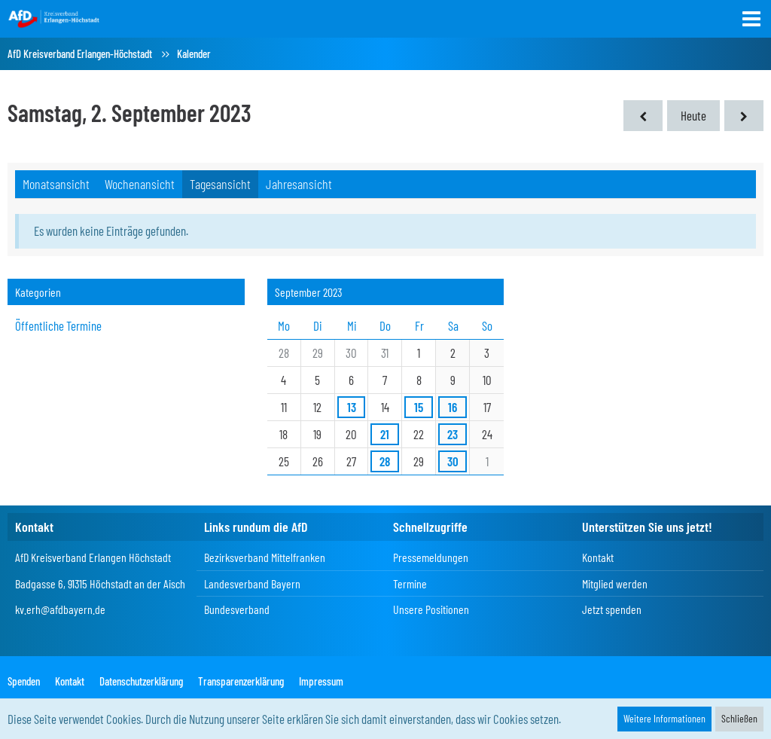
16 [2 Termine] (452, 406)
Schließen (739, 718)
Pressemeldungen (430, 557)
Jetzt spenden (611, 609)
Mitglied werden (615, 583)
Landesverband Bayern (252, 583)
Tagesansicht (220, 184)
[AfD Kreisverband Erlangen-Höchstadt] (54, 18)
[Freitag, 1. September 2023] (643, 115)
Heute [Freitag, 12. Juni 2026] (693, 115)
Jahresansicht (299, 184)
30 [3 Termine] (453, 461)
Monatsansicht (56, 184)
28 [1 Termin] (384, 461)
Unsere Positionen (431, 609)
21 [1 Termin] (384, 433)
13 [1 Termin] (351, 406)
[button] (751, 19)
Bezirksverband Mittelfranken (264, 557)
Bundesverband (237, 609)
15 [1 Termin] (418, 406)
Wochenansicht (140, 184)
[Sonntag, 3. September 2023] (743, 115)
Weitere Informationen (664, 718)
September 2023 (309, 292)
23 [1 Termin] (452, 433)
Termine (410, 583)
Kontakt (598, 557)
